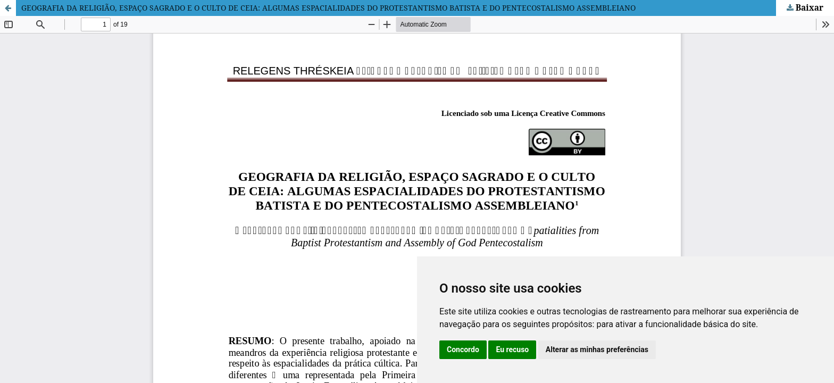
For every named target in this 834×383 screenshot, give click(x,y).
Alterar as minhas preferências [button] (597, 349)
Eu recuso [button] (512, 349)
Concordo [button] (463, 349)
